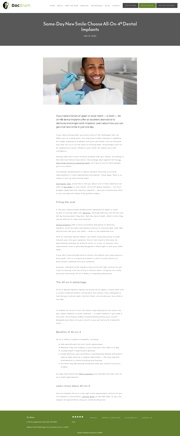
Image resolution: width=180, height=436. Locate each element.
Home (52, 6)
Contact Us (147, 418)
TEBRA (100, 433)
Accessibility (131, 418)
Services (84, 6)
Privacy (93, 418)
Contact (116, 6)
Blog (107, 6)
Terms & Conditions (111, 418)
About (60, 6)
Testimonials (97, 6)
